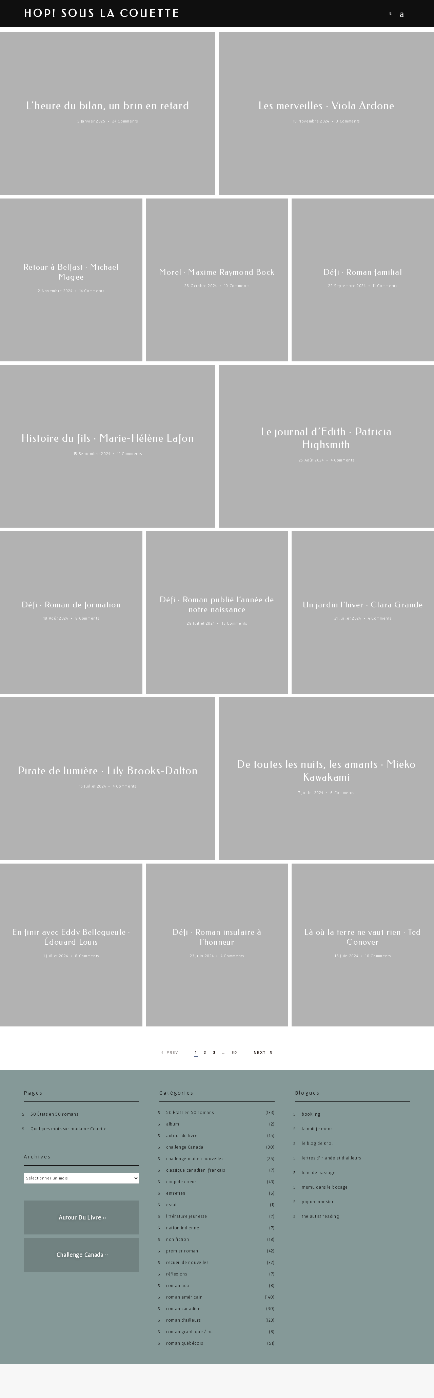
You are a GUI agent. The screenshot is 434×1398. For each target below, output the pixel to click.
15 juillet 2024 (92, 792)
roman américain (184, 1297)
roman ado (178, 1285)
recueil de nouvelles (187, 1262)
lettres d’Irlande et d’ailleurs (331, 1157)
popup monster (318, 1201)
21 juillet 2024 (347, 623)
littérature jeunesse (186, 1216)
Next (263, 1052)
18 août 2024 (55, 618)
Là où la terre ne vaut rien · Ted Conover (362, 937)
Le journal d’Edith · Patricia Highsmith (326, 438)
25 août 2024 (311, 460)
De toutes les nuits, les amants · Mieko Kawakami (326, 770)
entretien (175, 1193)
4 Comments (342, 460)
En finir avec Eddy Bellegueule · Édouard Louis (71, 937)
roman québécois (184, 1343)
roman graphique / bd (189, 1331)
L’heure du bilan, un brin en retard (108, 105)
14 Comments (91, 290)
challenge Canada (184, 1147)
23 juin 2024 (202, 955)
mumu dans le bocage (325, 1187)
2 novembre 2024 (55, 290)
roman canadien (183, 1308)
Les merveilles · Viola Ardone (326, 105)
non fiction (177, 1239)
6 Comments (342, 792)
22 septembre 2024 (347, 285)
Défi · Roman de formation (71, 604)
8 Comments (87, 618)
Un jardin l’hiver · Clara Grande (363, 604)
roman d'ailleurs (183, 1320)
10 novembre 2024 (311, 121)
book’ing (311, 1114)
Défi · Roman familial (362, 272)
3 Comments (348, 121)
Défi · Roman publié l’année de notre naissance (216, 604)
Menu (402, 14)
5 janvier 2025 (91, 121)
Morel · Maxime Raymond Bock (217, 272)
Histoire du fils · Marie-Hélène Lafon (107, 438)
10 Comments (237, 285)
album (172, 1124)
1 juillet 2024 (55, 955)
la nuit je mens (317, 1128)
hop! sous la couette (102, 13)
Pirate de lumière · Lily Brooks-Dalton (107, 770)
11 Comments (385, 285)
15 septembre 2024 (92, 453)
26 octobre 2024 (200, 285)
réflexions (176, 1274)
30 (234, 1052)
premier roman (182, 1250)
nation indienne (182, 1227)
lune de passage (318, 1172)
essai (171, 1204)
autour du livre (181, 1135)
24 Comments (125, 121)
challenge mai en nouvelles (194, 1158)
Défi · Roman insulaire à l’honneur (217, 937)
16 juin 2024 (346, 955)
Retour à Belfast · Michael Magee (71, 272)
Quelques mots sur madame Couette (69, 1128)
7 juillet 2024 (310, 792)
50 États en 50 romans (54, 1114)
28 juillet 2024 (201, 623)
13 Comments (234, 623)
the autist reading (320, 1216)
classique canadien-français (195, 1170)
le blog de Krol (317, 1143)
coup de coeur (181, 1181)
